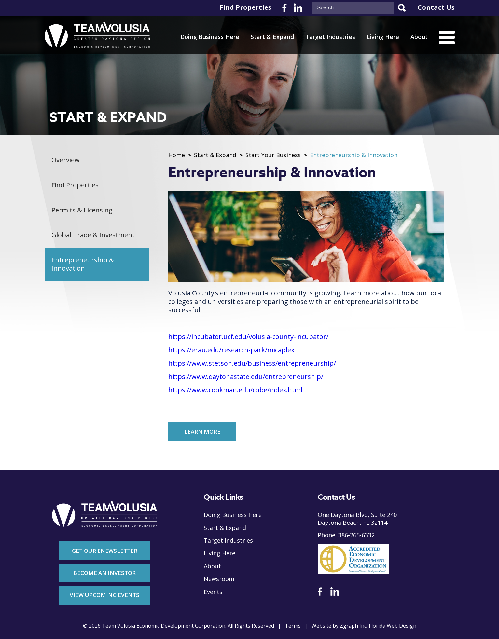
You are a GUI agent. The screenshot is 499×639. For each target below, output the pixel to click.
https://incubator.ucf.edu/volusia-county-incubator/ (248, 337)
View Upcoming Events (104, 595)
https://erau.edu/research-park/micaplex (231, 350)
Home (176, 155)
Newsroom (219, 579)
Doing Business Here (209, 37)
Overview (66, 160)
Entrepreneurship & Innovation (83, 264)
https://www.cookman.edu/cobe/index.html (235, 390)
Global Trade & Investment (93, 235)
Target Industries (330, 37)
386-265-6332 (356, 535)
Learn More (203, 431)
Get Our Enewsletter (104, 550)
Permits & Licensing (82, 210)
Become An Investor (104, 573)
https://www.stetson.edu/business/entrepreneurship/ (252, 363)
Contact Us (436, 7)
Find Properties (245, 7)
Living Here (383, 37)
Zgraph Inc (353, 625)
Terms (293, 625)
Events (213, 592)
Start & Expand (272, 37)
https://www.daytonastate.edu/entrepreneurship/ (245, 377)
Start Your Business (273, 155)
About (419, 37)
